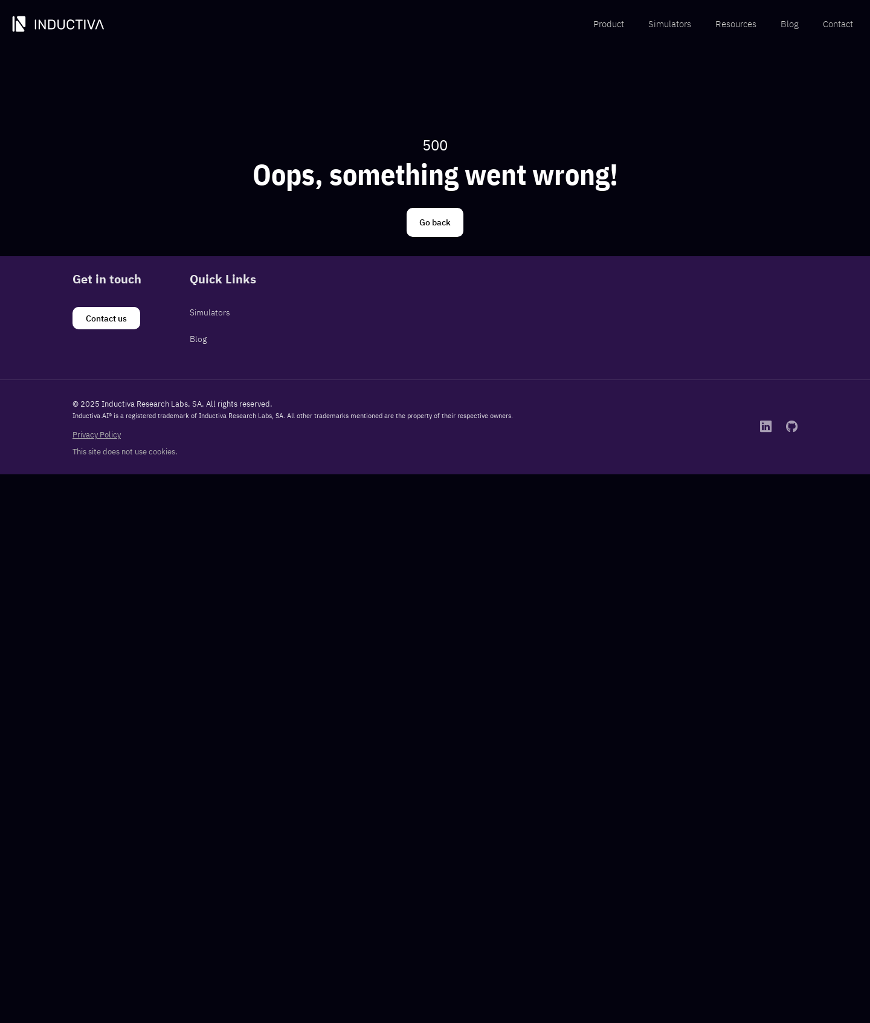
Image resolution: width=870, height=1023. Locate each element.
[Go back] (435, 222)
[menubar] (723, 24)
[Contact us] (106, 318)
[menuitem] (609, 24)
